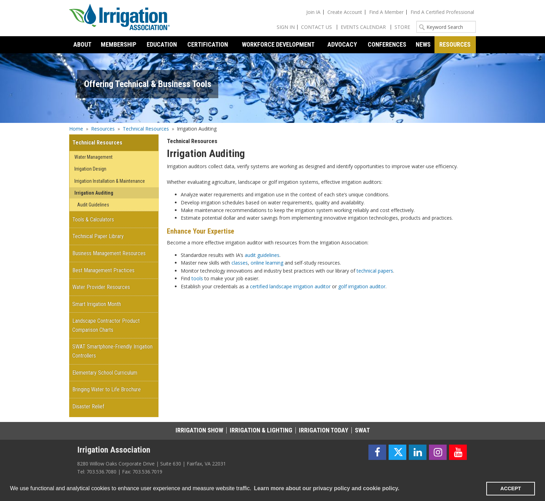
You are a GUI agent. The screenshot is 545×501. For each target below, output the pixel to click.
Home (76, 128)
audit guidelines (262, 255)
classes (239, 262)
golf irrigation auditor (361, 286)
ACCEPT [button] (511, 488)
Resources (103, 128)
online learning (267, 262)
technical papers (375, 270)
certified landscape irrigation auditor (290, 286)
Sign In (286, 27)
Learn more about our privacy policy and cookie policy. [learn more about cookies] (326, 488)
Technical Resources (146, 128)
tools (197, 278)
